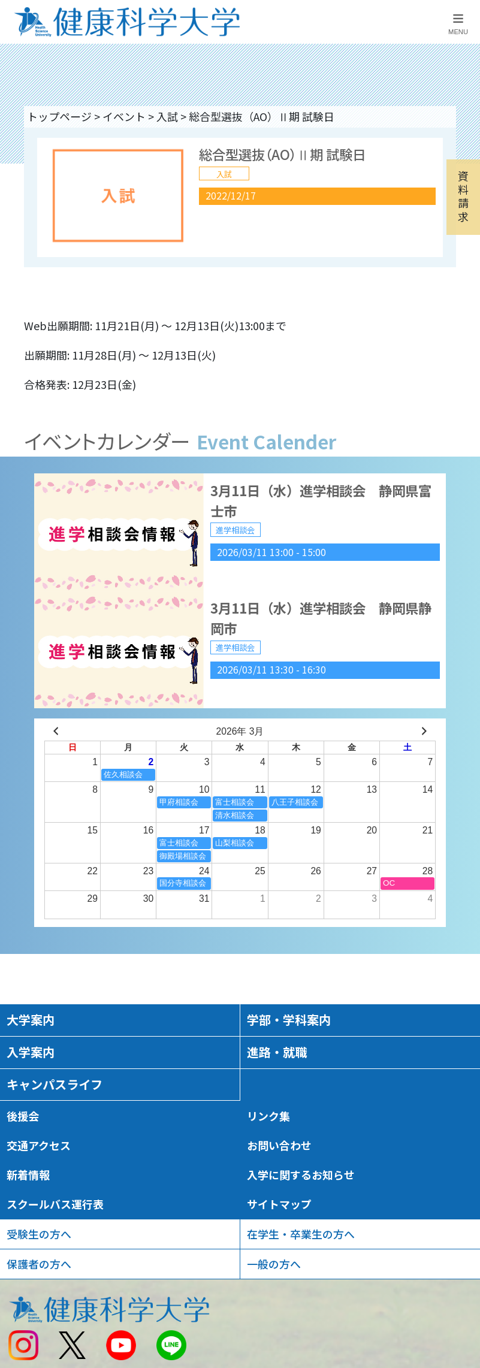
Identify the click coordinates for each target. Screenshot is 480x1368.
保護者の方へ (39, 1264)
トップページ (59, 116)
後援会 (23, 1116)
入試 (167, 116)
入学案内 (31, 1052)
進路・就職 (277, 1052)
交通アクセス (39, 1145)
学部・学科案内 (289, 1019)
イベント (124, 116)
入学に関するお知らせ (301, 1174)
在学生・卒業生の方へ (301, 1234)
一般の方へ (274, 1264)
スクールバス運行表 (55, 1204)
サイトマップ (279, 1204)
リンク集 (268, 1116)
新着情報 (28, 1174)
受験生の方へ (39, 1234)
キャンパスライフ (54, 1084)
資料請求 (463, 196)
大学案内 (31, 1019)
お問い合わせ (279, 1145)
